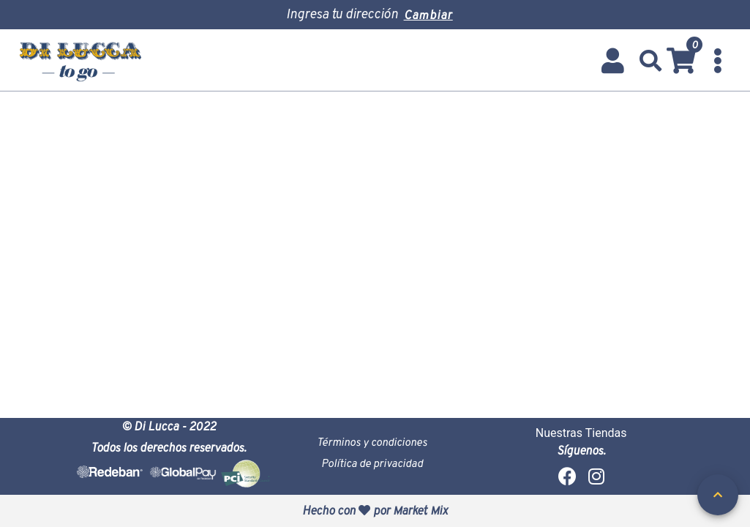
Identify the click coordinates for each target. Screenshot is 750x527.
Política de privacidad (372, 463)
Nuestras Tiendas (581, 433)
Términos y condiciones (372, 442)
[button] (651, 61)
